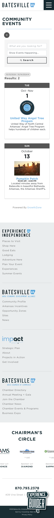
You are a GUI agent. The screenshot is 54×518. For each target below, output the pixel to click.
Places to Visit (11, 241)
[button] (7, 35)
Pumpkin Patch (27, 178)
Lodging (7, 255)
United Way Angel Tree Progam (27, 120)
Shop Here (8, 245)
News (5, 320)
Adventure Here (12, 259)
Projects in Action (13, 357)
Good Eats (9, 250)
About (6, 352)
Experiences (10, 269)
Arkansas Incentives (15, 306)
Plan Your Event (12, 264)
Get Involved (10, 362)
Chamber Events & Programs (20, 408)
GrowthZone (34, 207)
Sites (5, 315)
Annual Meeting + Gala (16, 394)
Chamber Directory (14, 390)
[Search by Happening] (27, 53)
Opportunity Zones (14, 310)
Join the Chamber (13, 399)
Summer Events (12, 273)
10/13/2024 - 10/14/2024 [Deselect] (17, 74)
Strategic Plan (11, 348)
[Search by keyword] (27, 46)
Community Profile (14, 301)
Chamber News (11, 404)
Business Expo (11, 413)
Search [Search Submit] (27, 60)
